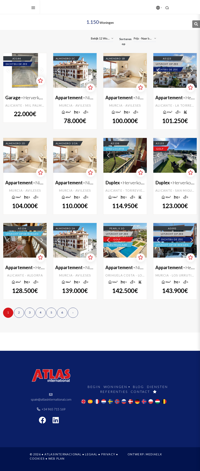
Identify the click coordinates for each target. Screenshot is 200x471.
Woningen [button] (115, 387)
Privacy (108, 454)
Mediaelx (154, 454)
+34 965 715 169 (51, 409)
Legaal (91, 454)
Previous (8, 70)
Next (41, 70)
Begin (94, 387)
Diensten (157, 387)
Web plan (56, 458)
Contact (140, 391)
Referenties (114, 391)
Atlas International (63, 7)
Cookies (37, 458)
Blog (138, 387)
